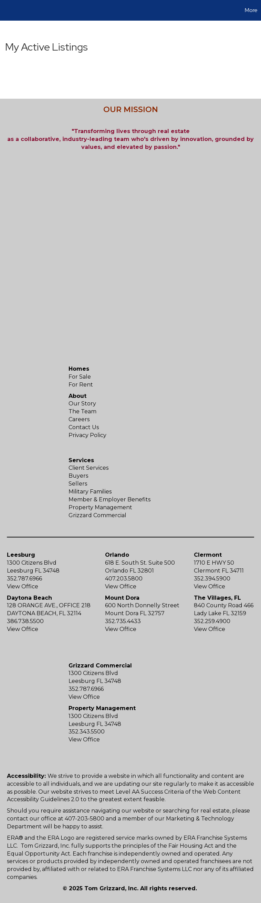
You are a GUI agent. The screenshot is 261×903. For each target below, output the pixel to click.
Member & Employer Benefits (109, 499)
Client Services (88, 468)
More (251, 10)
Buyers (78, 475)
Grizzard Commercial (97, 515)
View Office (22, 586)
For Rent (81, 384)
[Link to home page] (8, 10)
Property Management (100, 507)
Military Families (90, 491)
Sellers (78, 483)
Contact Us (84, 427)
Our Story (82, 403)
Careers (79, 419)
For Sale (80, 376)
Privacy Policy (87, 435)
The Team (82, 411)
